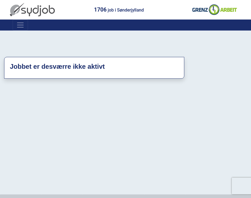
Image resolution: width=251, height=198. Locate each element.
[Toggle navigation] (20, 25)
